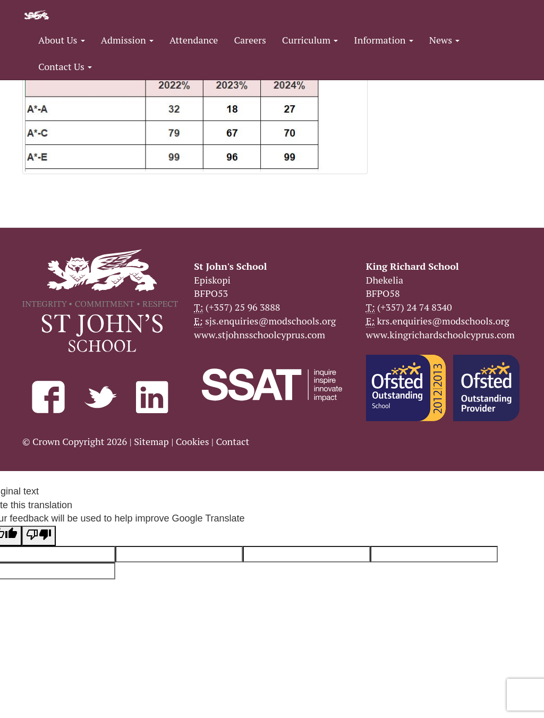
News (444, 39)
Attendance (193, 39)
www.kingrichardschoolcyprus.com (440, 334)
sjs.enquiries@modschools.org (270, 320)
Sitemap (151, 441)
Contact (232, 441)
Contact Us (65, 66)
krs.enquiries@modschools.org (443, 320)
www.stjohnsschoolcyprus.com (259, 334)
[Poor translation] (39, 536)
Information (383, 39)
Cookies (192, 441)
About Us (61, 39)
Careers (250, 39)
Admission (127, 39)
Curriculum (310, 39)
